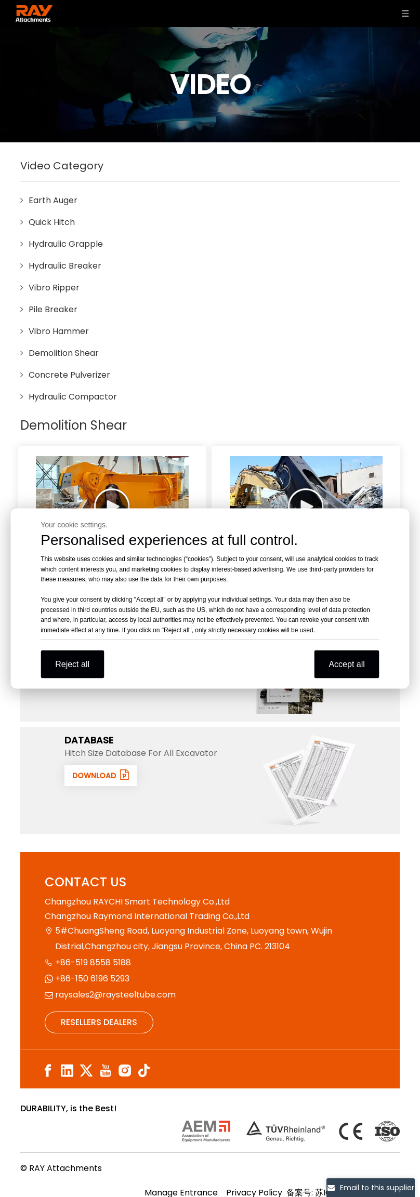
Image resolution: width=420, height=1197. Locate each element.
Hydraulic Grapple (66, 244)
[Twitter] (86, 1070)
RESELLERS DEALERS (99, 1022)
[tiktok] (144, 1070)
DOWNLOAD (103, 775)
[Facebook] (48, 1070)
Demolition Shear (64, 353)
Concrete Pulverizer (69, 375)
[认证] (291, 1131)
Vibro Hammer (59, 331)
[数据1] (309, 780)
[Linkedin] (67, 1070)
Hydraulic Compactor (73, 397)
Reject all (72, 664)
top (398, 1152)
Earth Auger (53, 200)
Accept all (346, 664)
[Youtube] (105, 1070)
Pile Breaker (53, 309)
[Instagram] (124, 1070)
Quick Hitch (52, 222)
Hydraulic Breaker (65, 266)
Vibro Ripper (54, 288)
